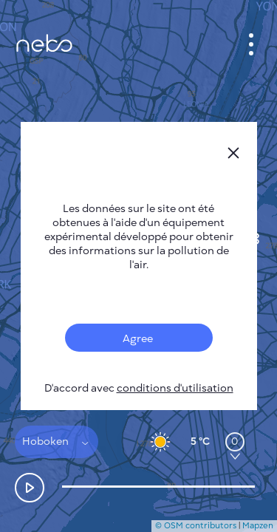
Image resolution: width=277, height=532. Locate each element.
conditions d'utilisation (175, 388)
